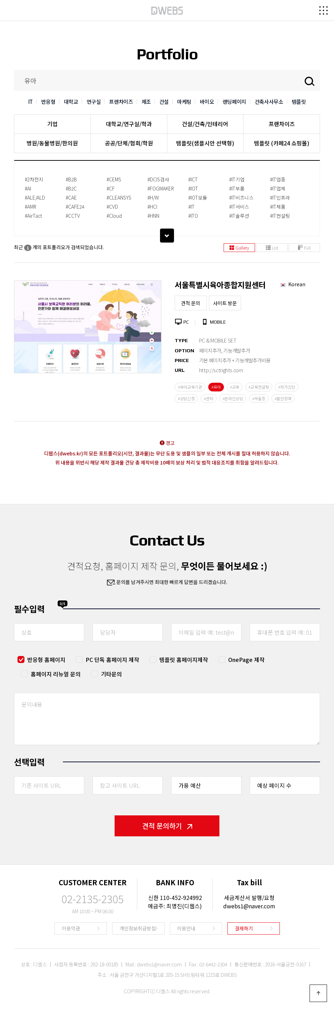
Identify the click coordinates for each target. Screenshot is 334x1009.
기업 (52, 124)
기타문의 (111, 674)
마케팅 (184, 101)
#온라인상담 (233, 398)
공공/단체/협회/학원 (129, 143)
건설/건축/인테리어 (205, 124)
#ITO (193, 215)
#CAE (71, 197)
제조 (146, 101)
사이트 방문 (225, 303)
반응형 (48, 101)
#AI (28, 188)
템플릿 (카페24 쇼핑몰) (281, 143)
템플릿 (299, 101)
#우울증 (259, 398)
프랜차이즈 (121, 101)
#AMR (30, 206)
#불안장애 (283, 398)
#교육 (234, 387)
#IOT (193, 188)
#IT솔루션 (239, 215)
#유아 (216, 387)
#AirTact (33, 215)
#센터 (208, 398)
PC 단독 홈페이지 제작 (112, 659)
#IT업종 (277, 179)
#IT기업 (237, 179)
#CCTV (73, 215)
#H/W (153, 197)
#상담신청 (186, 398)
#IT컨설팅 (280, 215)
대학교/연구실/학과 (129, 124)
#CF (111, 188)
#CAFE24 (75, 206)
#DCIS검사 (158, 179)
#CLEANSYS (119, 197)
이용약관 (71, 928)
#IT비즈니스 (241, 197)
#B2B (71, 179)
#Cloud (114, 215)
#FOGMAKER (160, 188)
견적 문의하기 (167, 826)
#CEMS (114, 179)
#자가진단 (286, 387)
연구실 (94, 101)
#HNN (153, 215)
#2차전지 (34, 179)
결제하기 (244, 928)
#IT (191, 206)
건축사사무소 (269, 101)
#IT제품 (277, 206)
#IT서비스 (239, 206)
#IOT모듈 (197, 197)
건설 (164, 101)
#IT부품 (237, 188)
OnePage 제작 (246, 659)
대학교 (71, 101)
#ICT (193, 179)
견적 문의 (190, 303)
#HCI (152, 206)
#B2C (71, 188)
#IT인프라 (280, 197)
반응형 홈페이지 (46, 659)
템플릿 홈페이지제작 (183, 659)
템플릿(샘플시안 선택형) (205, 143)
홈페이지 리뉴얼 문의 (56, 674)
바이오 (207, 101)
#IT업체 (277, 188)
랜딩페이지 (234, 101)
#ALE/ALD (35, 197)
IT (30, 101)
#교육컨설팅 (258, 387)
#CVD (112, 206)
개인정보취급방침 (137, 928)
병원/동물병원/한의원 (52, 143)
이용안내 (186, 928)
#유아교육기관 (190, 387)
